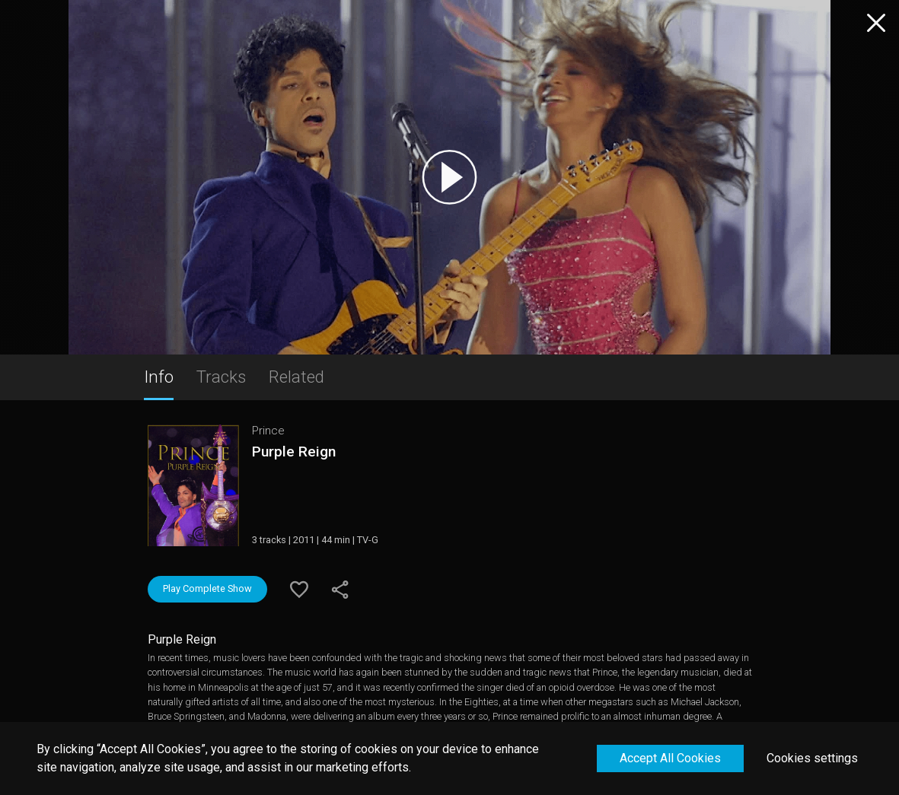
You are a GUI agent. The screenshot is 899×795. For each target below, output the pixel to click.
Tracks (221, 376)
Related (296, 376)
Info (159, 376)
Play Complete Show (207, 588)
